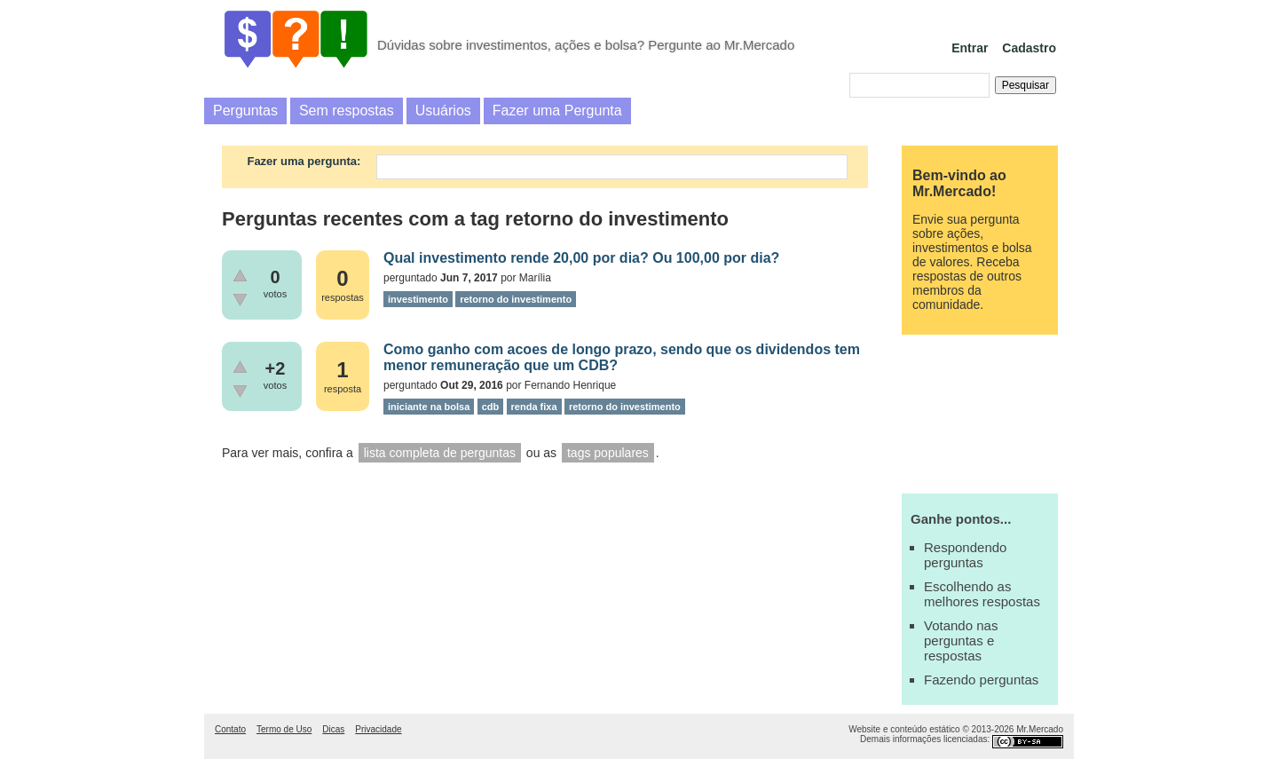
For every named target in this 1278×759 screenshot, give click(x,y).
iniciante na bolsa (428, 406)
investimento (418, 299)
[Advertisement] (980, 411)
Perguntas (245, 110)
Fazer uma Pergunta (557, 110)
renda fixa (534, 406)
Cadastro (1029, 48)
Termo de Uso (284, 729)
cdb (491, 406)
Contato (230, 729)
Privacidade (378, 729)
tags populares (608, 453)
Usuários (443, 110)
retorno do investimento (516, 299)
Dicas (333, 729)
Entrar (969, 48)
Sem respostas (346, 110)
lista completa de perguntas (440, 453)
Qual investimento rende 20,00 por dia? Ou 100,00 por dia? (581, 257)
